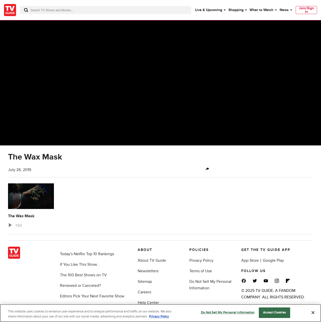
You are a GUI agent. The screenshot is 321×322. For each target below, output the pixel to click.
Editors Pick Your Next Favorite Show (92, 296)
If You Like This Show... (80, 264)
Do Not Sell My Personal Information (228, 312)
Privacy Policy (201, 260)
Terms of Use (200, 271)
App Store (250, 260)
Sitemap (145, 281)
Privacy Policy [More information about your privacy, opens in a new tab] (159, 316)
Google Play (273, 260)
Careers (144, 292)
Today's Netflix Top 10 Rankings (87, 253)
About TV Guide (152, 260)
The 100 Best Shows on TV (83, 275)
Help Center (148, 302)
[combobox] (105, 10)
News (284, 10)
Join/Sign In (306, 10)
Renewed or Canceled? (80, 285)
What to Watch (261, 10)
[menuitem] (210, 10)
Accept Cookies (274, 312)
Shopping (236, 10)
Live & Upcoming (208, 10)
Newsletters (148, 271)
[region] (160, 313)
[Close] (312, 312)
